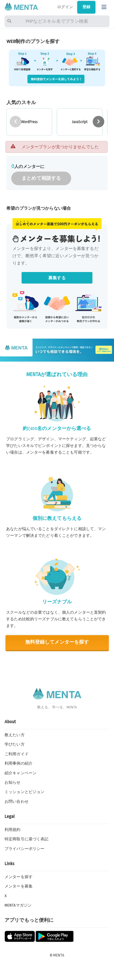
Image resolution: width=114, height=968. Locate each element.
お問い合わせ (17, 801)
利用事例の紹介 (19, 763)
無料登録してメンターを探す (57, 642)
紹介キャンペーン (20, 773)
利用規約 (13, 830)
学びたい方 (15, 744)
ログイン (65, 7)
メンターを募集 (19, 886)
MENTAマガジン (18, 905)
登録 (86, 7)
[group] (29, 122)
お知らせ (13, 782)
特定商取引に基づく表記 (26, 839)
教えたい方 (15, 735)
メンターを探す (19, 877)
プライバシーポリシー (24, 849)
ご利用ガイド (17, 754)
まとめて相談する (41, 178)
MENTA (58, 955)
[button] (98, 122)
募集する (57, 278)
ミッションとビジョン (24, 792)
